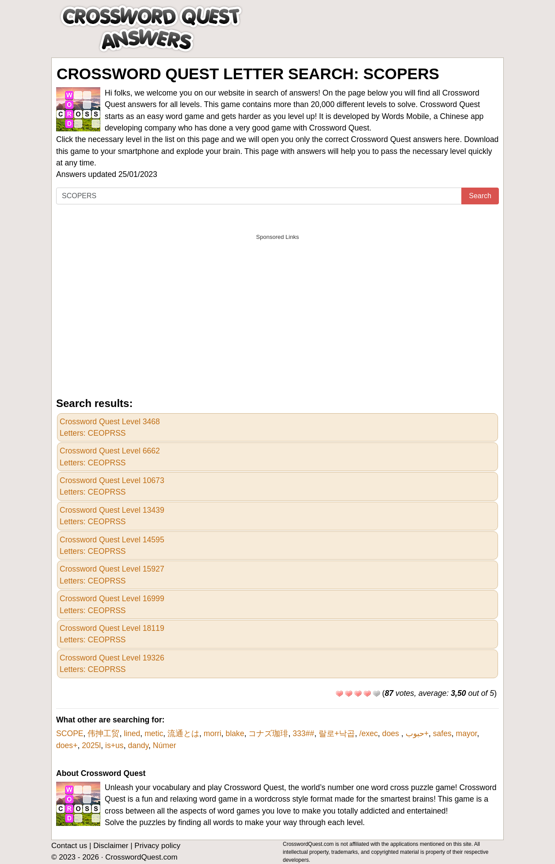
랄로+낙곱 (337, 733)
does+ (66, 745)
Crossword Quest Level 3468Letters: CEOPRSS (110, 427)
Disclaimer (110, 845)
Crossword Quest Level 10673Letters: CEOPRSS (112, 486)
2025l (91, 745)
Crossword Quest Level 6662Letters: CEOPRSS (110, 456)
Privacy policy (157, 845)
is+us (114, 745)
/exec (368, 733)
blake (235, 733)
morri (212, 733)
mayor (466, 733)
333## (303, 733)
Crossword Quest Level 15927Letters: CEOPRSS (112, 574)
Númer (164, 745)
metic (153, 733)
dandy (138, 745)
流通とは (183, 733)
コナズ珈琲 (268, 733)
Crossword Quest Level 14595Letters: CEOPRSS (112, 545)
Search (480, 196)
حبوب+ (417, 733)
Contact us (69, 845)
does (391, 733)
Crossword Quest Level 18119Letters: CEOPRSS (112, 634)
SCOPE (70, 733)
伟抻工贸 (103, 733)
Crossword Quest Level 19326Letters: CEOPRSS (112, 663)
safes (442, 733)
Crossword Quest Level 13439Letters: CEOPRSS (112, 516)
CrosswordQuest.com (141, 857)
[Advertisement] (277, 307)
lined (132, 733)
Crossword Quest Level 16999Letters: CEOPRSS (112, 604)
